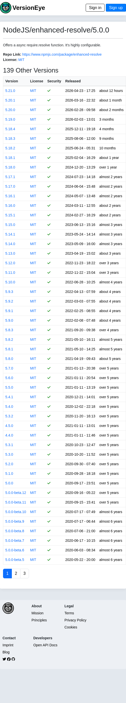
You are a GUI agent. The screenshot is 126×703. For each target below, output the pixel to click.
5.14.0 (10, 244)
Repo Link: (12, 54)
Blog (6, 652)
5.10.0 (10, 282)
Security (54, 81)
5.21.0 (10, 91)
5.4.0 (9, 407)
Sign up (116, 8)
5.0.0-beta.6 (14, 550)
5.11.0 (10, 273)
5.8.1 (9, 349)
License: (10, 60)
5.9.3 (9, 292)
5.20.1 (10, 100)
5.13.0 (10, 253)
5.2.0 (9, 464)
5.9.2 (9, 301)
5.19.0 (10, 119)
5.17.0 (10, 186)
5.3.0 (9, 454)
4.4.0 (9, 435)
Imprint (8, 645)
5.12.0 (10, 263)
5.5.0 (9, 387)
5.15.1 (10, 215)
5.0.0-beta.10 (15, 512)
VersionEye (28, 7)
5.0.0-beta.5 (14, 560)
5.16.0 (10, 206)
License (36, 81)
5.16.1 (10, 196)
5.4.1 (9, 397)
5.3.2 (9, 416)
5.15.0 (10, 225)
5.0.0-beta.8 (14, 531)
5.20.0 (10, 110)
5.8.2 (9, 340)
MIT (21, 60)
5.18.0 (10, 167)
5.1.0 (9, 474)
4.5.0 (9, 426)
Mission (37, 613)
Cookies (71, 627)
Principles (39, 620)
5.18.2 (10, 148)
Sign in (95, 8)
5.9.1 (9, 311)
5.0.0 (9, 483)
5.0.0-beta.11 (15, 502)
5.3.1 (9, 445)
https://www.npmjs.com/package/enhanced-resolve (62, 54)
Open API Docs (45, 645)
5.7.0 (9, 368)
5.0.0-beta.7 (14, 541)
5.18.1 (10, 158)
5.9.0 (9, 320)
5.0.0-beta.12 (15, 493)
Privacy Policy (75, 620)
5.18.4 (10, 129)
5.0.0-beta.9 (14, 521)
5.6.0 (9, 378)
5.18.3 (10, 139)
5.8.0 (9, 359)
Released (73, 81)
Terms (69, 613)
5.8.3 (9, 330)
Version (11, 81)
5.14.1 (10, 234)
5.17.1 (10, 177)
